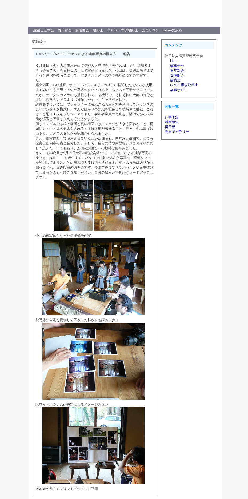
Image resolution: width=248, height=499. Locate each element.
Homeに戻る (172, 30)
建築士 (98, 30)
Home (174, 61)
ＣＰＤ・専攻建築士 (122, 30)
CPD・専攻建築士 (184, 85)
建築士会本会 (43, 30)
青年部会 (65, 30)
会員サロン (150, 30)
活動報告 (172, 122)
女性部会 (82, 30)
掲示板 (170, 127)
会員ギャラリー (177, 132)
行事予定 (172, 117)
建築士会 (177, 66)
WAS (197, 8)
